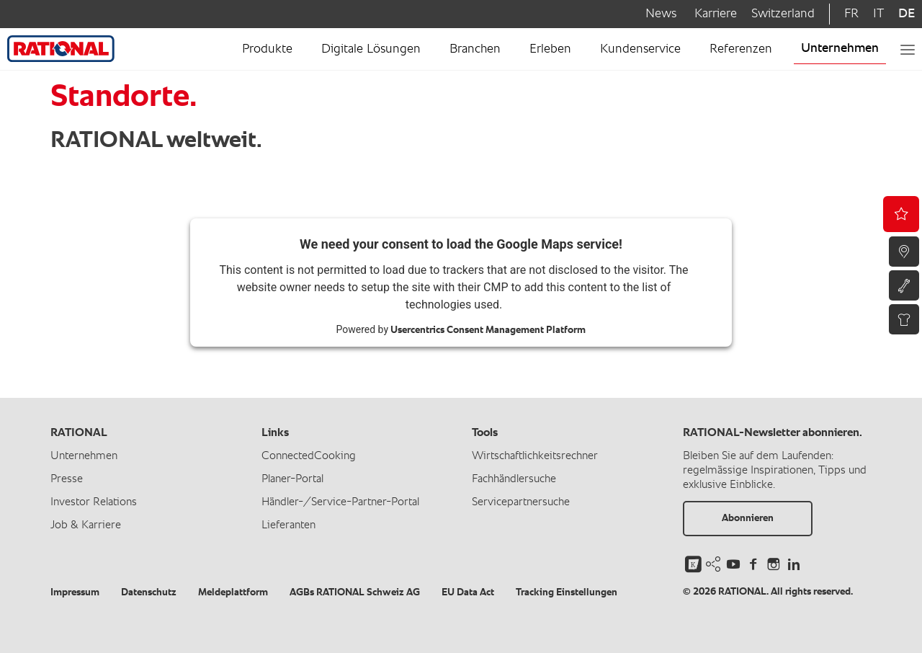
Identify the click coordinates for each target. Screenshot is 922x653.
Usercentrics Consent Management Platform (488, 330)
